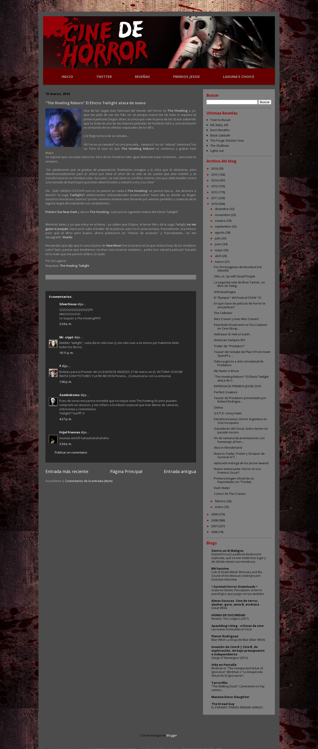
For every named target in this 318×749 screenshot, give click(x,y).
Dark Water (222, 488)
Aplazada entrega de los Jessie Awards (241, 463)
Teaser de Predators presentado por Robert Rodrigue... (240, 400)
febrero (220, 501)
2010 (214, 204)
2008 (214, 520)
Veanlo (67, 237)
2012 (214, 192)
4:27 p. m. (65, 419)
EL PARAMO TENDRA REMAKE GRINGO (237, 707)
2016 (214, 168)
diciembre (222, 209)
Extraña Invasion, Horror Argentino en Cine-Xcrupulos (240, 421)
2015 (214, 174)
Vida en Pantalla (223, 665)
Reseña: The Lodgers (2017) (230, 619)
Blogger (171, 735)
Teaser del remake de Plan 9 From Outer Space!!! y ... (242, 354)
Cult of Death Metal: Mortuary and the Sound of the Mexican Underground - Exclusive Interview (236, 575)
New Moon (113, 245)
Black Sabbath (220, 135)
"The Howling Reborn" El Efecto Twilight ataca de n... (241, 378)
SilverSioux (68, 304)
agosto (220, 232)
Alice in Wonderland (228, 447)
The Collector (223, 313)
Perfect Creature (225, 392)
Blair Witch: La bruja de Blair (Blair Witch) (238, 640)
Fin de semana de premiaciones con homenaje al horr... (239, 440)
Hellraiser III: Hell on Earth (232, 334)
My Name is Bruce (226, 371)
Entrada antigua (180, 471)
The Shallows (219, 145)
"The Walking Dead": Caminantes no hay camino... (237, 688)
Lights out (217, 151)
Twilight (84, 265)
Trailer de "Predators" (229, 346)
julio (218, 238)
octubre (220, 221)
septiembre (223, 226)
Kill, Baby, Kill (219, 125)
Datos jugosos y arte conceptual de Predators (239, 363)
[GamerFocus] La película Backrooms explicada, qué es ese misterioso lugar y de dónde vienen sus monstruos (238, 558)
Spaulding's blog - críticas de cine (237, 626)
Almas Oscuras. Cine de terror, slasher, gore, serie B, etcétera (235, 602)
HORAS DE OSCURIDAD (228, 615)
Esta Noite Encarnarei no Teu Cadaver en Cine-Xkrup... (240, 326)
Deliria (218, 407)
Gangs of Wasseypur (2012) (229, 658)
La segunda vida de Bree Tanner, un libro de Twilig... (239, 284)
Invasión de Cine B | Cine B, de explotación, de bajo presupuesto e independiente (238, 650)
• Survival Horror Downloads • (234, 586)
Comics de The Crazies (230, 494)
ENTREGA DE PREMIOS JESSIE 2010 (237, 386)
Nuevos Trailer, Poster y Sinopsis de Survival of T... (239, 455)
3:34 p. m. (65, 444)
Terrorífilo (219, 683)
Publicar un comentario (71, 452)
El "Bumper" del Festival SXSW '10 (237, 297)
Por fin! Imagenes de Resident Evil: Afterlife (238, 269)
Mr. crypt (66, 337)
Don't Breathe (220, 130)
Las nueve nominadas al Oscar (231, 629)
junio (219, 244)
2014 (214, 180)
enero (219, 507)
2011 (214, 198)
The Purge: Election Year (227, 140)
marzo (220, 262)
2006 (214, 532)
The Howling (68, 265)
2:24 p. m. (65, 324)
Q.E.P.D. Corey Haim (228, 413)
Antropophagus (225, 292)
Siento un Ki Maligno (227, 551)
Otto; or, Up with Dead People (234, 276)
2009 (214, 514)
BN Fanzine (220, 568)
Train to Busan (220, 120)
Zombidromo (69, 395)
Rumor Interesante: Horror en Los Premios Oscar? (237, 471)
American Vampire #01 (229, 340)
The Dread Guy (222, 704)
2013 (214, 186)
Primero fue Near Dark (61, 212)
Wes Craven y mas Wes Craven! (236, 319)
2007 (214, 526)
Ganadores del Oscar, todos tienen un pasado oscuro (241, 430)
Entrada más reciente (66, 471)
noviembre (223, 215)
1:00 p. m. (65, 382)
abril (218, 256)
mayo (219, 250)
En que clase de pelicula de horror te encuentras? (239, 305)
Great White (219, 608)
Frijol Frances (69, 432)
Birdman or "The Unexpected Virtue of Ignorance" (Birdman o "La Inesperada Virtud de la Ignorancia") (237, 672)
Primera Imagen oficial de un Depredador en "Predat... (234, 480)
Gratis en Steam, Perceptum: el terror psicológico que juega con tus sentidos (237, 592)
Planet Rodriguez (224, 636)
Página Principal (126, 471)
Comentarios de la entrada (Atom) (88, 481)
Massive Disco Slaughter (230, 697)
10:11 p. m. (66, 353)
